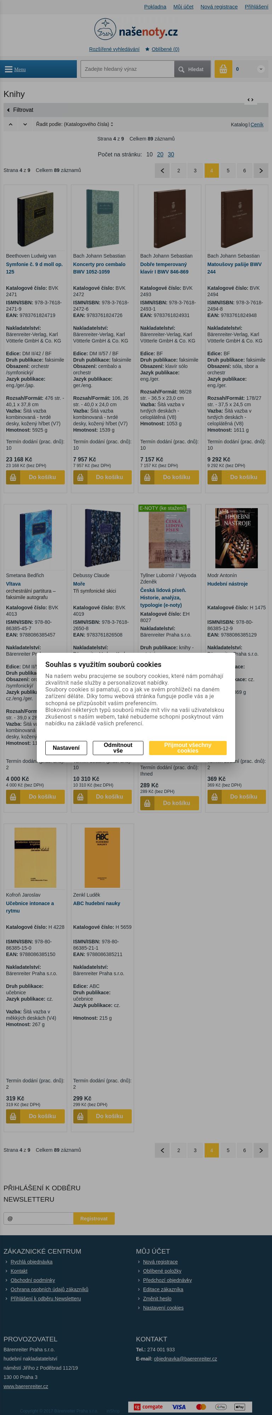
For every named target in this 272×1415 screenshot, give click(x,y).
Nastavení (66, 748)
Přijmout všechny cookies (187, 748)
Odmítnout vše (118, 748)
